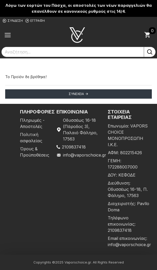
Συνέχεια (76, 94)
